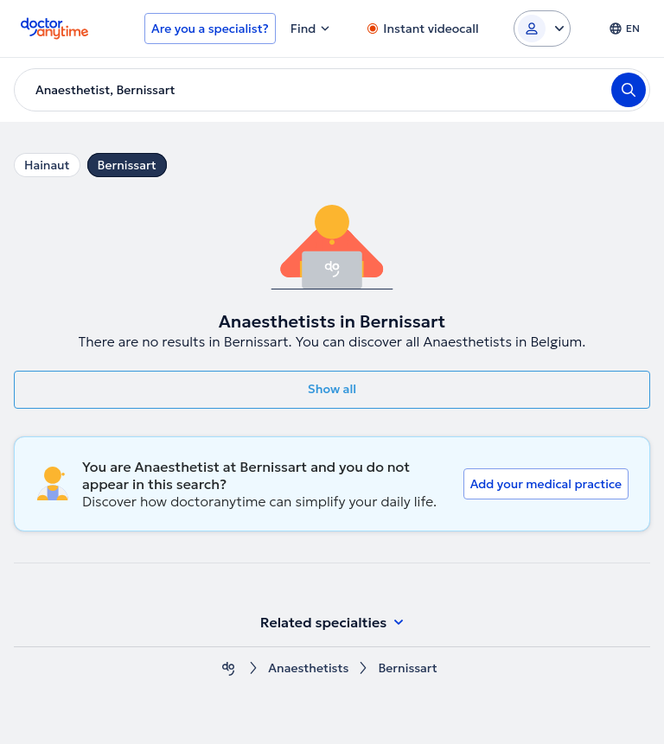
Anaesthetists (308, 668)
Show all (332, 389)
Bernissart (127, 165)
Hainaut (47, 165)
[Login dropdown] (542, 28)
